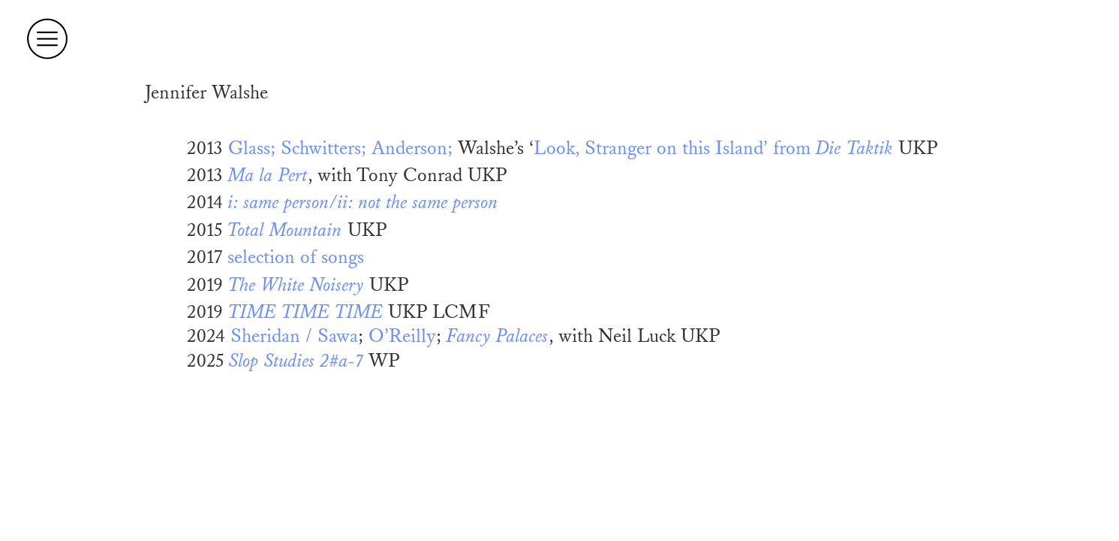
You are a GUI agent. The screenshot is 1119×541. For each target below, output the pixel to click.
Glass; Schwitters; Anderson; (340, 148)
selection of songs (295, 257)
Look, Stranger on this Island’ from (713, 148)
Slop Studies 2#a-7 (296, 361)
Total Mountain (284, 230)
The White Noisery (296, 285)
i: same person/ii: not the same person (363, 202)
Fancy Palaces (498, 336)
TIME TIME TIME (305, 312)
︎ (47, 39)
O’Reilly (402, 336)
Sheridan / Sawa (294, 336)
